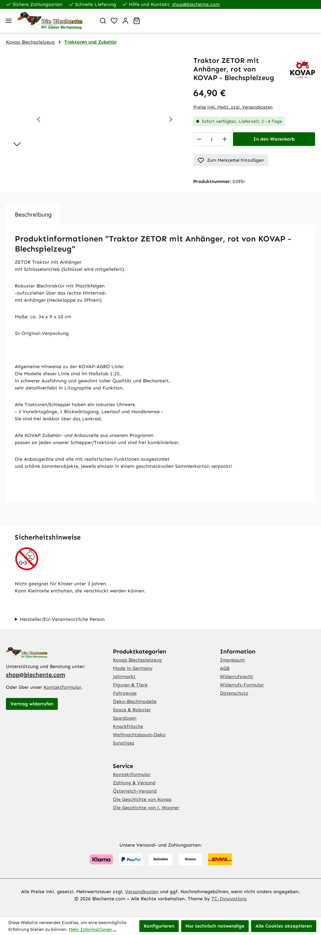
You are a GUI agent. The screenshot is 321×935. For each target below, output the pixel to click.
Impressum (232, 660)
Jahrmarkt (124, 676)
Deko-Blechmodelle (134, 701)
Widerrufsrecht (236, 676)
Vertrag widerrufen (31, 704)
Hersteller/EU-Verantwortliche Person (62, 619)
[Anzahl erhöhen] (225, 139)
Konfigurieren (159, 926)
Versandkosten (142, 891)
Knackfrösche (128, 726)
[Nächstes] (170, 120)
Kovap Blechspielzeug (137, 660)
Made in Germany (133, 668)
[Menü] (8, 21)
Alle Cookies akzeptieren (283, 926)
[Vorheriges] (38, 120)
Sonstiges (123, 743)
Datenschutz (234, 693)
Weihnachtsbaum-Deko (139, 734)
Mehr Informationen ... (93, 929)
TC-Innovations (229, 898)
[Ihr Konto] (125, 21)
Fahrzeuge (125, 693)
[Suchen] (102, 21)
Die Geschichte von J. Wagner (146, 807)
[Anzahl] (212, 139)
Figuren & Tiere (130, 685)
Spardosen (124, 718)
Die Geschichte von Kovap (142, 799)
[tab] (33, 214)
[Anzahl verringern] (199, 139)
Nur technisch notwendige (215, 926)
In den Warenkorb (274, 139)
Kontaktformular (62, 687)
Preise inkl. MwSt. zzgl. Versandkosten (233, 107)
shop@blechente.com (196, 4)
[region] (93, 120)
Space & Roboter (132, 710)
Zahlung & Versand (134, 782)
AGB (224, 668)
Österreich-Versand (135, 791)
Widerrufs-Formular (242, 685)
